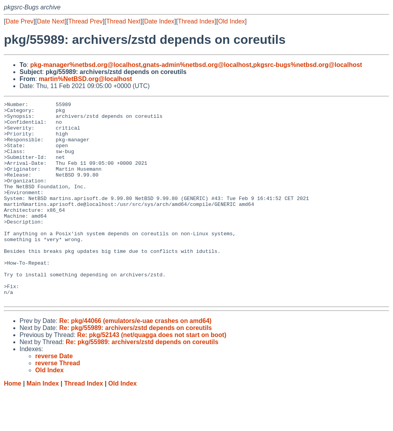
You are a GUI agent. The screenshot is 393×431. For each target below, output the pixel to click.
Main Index (43, 423)
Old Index (231, 21)
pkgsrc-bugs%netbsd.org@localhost (307, 64)
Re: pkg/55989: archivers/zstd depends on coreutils (135, 367)
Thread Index (196, 21)
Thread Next (123, 21)
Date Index (159, 21)
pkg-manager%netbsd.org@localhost (85, 64)
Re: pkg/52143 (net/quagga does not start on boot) (151, 374)
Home (12, 423)
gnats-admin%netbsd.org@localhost (197, 64)
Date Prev (19, 21)
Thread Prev (85, 21)
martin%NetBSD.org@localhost (85, 79)
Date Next (51, 21)
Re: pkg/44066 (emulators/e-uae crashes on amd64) (135, 360)
